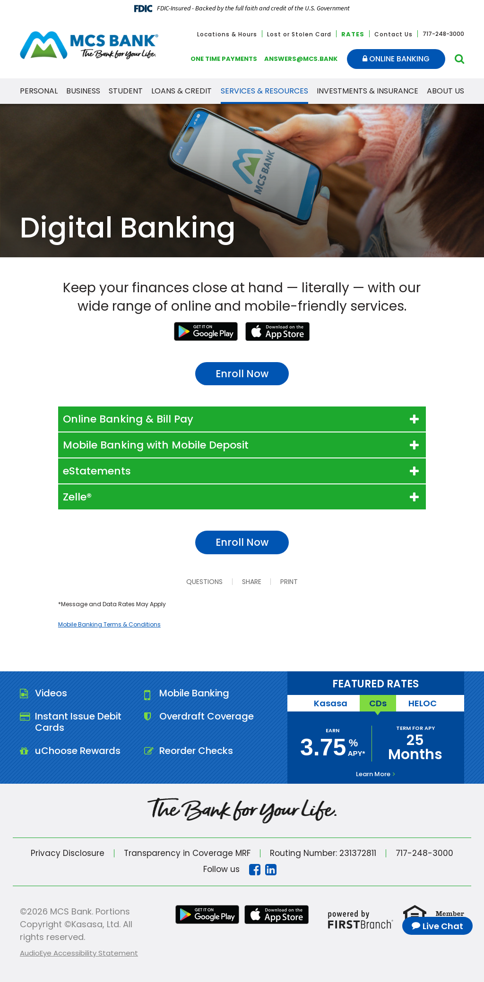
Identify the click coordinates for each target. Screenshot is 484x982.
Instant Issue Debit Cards (78, 722)
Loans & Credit (181, 90)
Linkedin (271, 869)
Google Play (206, 331)
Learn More (373, 774)
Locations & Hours (227, 34)
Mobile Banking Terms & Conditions (109, 624)
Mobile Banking (195, 693)
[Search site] (459, 58)
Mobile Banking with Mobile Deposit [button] (156, 445)
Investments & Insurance (367, 90)
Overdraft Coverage (207, 716)
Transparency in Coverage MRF (187, 853)
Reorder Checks (196, 751)
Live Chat (443, 926)
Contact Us (393, 34)
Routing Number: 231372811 (323, 853)
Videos (51, 693)
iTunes (277, 331)
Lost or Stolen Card (299, 34)
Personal (39, 90)
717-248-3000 (425, 853)
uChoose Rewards (78, 751)
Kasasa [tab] (330, 703)
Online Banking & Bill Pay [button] (128, 419)
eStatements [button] (97, 471)
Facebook (254, 869)
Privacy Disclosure (67, 853)
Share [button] (251, 581)
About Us (445, 90)
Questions (204, 581)
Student (126, 90)
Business (83, 90)
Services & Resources (264, 90)
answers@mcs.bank (300, 58)
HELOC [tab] (422, 703)
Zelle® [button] (77, 497)
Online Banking (396, 58)
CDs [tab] (378, 703)
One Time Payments (223, 58)
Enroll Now (242, 374)
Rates (352, 34)
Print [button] (289, 581)
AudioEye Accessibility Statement (79, 953)
